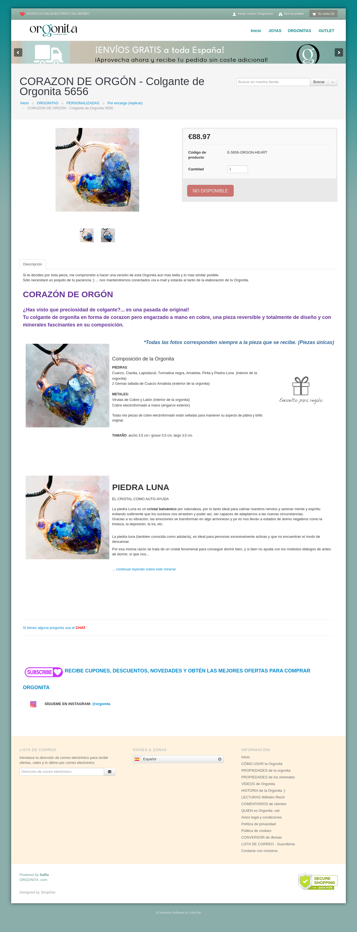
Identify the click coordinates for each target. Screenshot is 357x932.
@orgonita (101, 709)
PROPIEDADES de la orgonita (265, 776)
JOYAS (275, 30)
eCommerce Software (170, 918)
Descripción (32, 270)
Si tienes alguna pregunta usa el (54, 633)
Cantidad (196, 175)
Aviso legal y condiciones (261, 823)
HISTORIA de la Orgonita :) (263, 796)
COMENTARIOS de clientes (263, 809)
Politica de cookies (256, 836)
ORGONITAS (299, 30)
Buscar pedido (291, 14)
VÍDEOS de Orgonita (258, 789)
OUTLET (326, 30)
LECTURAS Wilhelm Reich (263, 803)
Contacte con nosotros (259, 856)
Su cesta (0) (323, 14)
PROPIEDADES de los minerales (268, 783)
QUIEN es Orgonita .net (260, 816)
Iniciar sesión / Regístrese (252, 14)
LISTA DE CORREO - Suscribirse (268, 850)
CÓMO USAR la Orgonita (261, 769)
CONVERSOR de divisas (261, 843)
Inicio (256, 30)
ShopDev (48, 898)
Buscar (319, 87)
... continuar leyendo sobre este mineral (144, 575)
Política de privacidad (258, 829)
